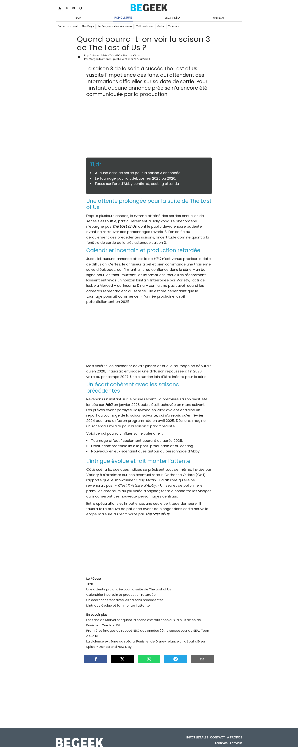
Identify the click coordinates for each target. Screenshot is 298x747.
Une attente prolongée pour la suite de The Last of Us (128, 585)
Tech (77, 18)
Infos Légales (197, 732)
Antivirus (235, 737)
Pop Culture (123, 18)
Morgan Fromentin (100, 59)
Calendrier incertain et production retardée (121, 591)
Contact (217, 732)
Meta (160, 26)
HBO (117, 55)
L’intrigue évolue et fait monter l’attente (118, 601)
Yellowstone (144, 26)
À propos (234, 732)
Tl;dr (89, 580)
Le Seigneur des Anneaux (115, 26)
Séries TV (107, 55)
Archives (221, 737)
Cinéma (173, 26)
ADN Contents (225, 743)
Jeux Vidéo (172, 18)
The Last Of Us (131, 55)
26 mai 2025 (131, 59)
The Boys (88, 26)
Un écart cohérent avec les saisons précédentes (124, 596)
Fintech (218, 18)
